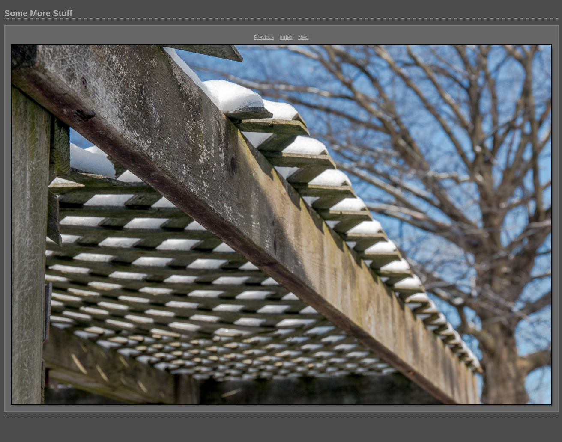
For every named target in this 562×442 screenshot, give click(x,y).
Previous (264, 37)
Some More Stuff (38, 13)
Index (286, 37)
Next (303, 37)
